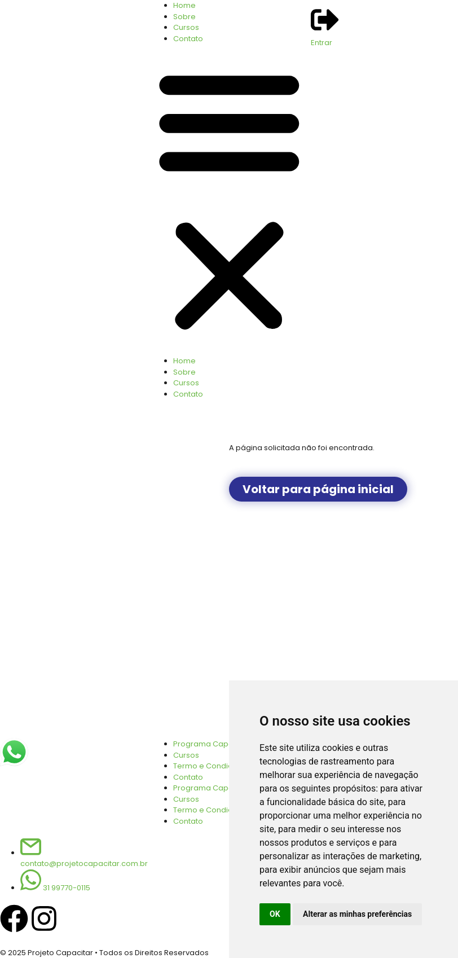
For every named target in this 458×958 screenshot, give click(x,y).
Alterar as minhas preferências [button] (357, 914)
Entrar (321, 42)
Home (184, 5)
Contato (188, 38)
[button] (229, 199)
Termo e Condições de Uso (223, 810)
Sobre (184, 16)
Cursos (186, 27)
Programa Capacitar (211, 788)
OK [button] (275, 914)
